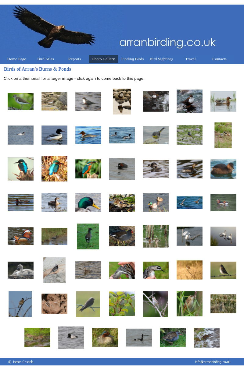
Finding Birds (132, 59)
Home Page (16, 59)
